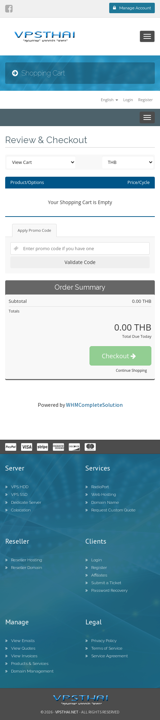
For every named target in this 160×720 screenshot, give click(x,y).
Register (145, 99)
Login (128, 99)
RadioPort (97, 486)
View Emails (20, 640)
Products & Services (26, 663)
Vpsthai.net (66, 711)
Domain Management (29, 671)
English (109, 99)
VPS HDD (16, 486)
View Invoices (21, 655)
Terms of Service (103, 648)
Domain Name (102, 502)
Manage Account (132, 8)
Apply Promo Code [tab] (34, 230)
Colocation (18, 510)
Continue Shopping (131, 370)
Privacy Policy (100, 640)
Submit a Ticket (103, 582)
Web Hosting (100, 494)
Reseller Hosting (23, 559)
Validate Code (80, 262)
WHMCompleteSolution (94, 404)
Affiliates (96, 575)
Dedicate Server (23, 502)
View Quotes (20, 648)
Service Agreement (106, 655)
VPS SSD (16, 494)
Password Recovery (106, 590)
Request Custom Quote (110, 510)
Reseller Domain (23, 567)
